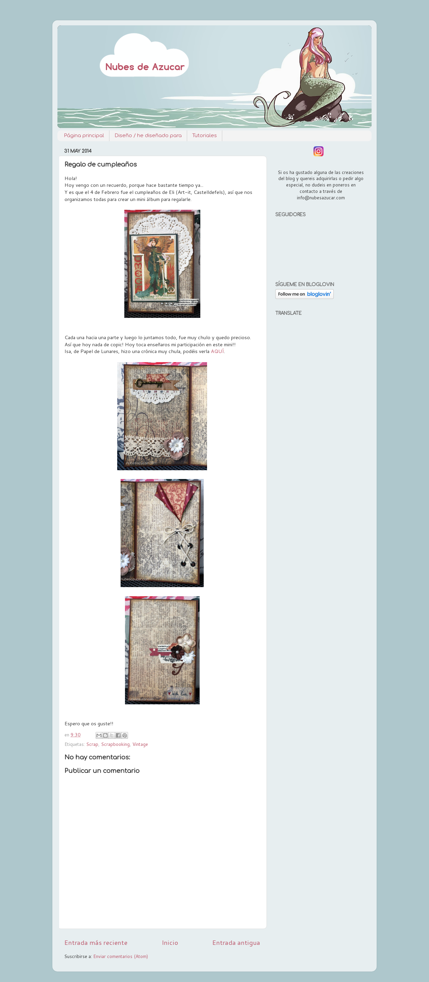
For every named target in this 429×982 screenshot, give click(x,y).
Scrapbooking (115, 744)
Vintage (140, 744)
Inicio (170, 942)
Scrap (92, 744)
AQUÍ (217, 351)
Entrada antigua (236, 942)
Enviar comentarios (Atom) (120, 956)
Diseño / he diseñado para (148, 136)
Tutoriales (204, 136)
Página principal (84, 136)
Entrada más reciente (95, 942)
